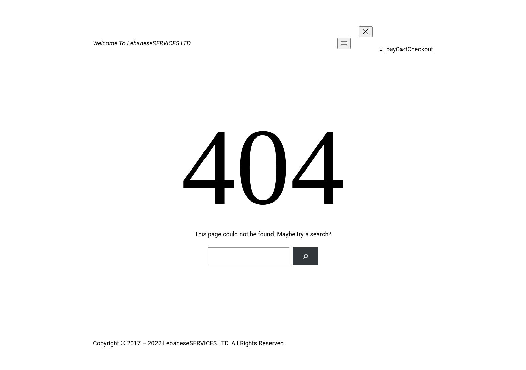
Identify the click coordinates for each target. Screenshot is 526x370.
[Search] (305, 256)
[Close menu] (366, 31)
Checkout (420, 49)
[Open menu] (344, 43)
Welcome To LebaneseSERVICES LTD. (142, 43)
